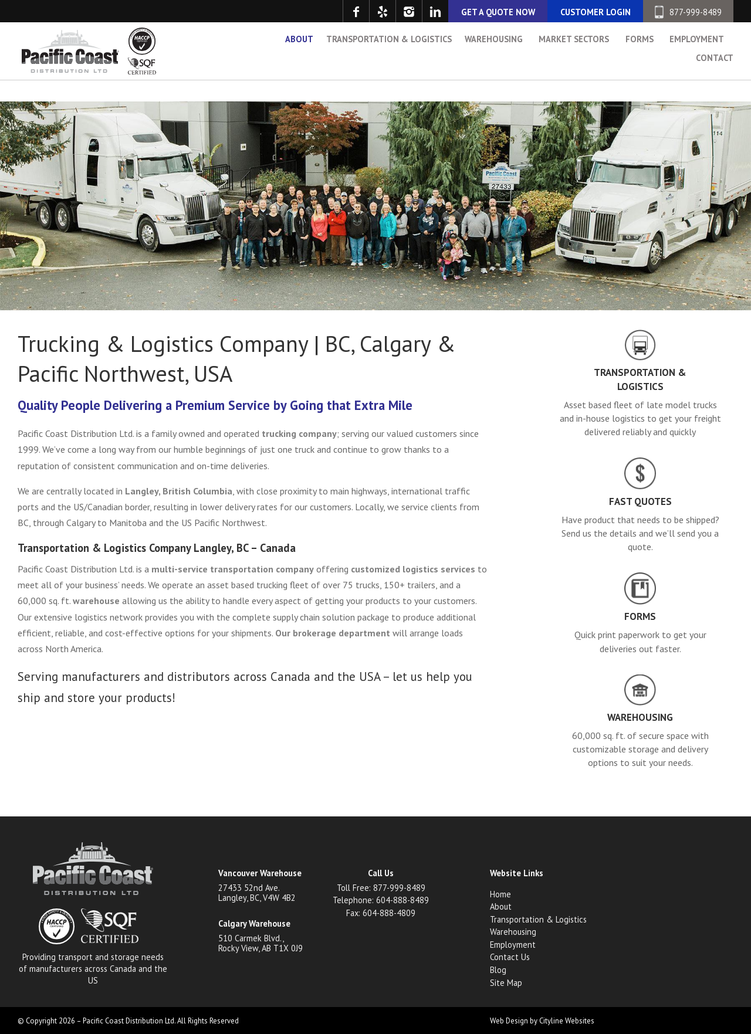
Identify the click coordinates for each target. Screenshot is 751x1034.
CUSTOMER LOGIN (595, 12)
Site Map (506, 982)
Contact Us (510, 956)
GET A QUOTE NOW (498, 12)
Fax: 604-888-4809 (380, 912)
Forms (639, 64)
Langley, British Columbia (178, 491)
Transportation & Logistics (389, 64)
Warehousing (494, 64)
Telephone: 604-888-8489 (381, 900)
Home (500, 894)
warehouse (96, 600)
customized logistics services (413, 569)
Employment (696, 64)
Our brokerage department (332, 633)
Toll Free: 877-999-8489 (381, 887)
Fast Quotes (640, 501)
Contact (714, 83)
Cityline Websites (566, 1021)
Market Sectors (574, 64)
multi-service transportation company (232, 569)
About (299, 64)
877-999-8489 (688, 12)
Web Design (509, 1021)
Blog (498, 969)
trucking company (299, 433)
